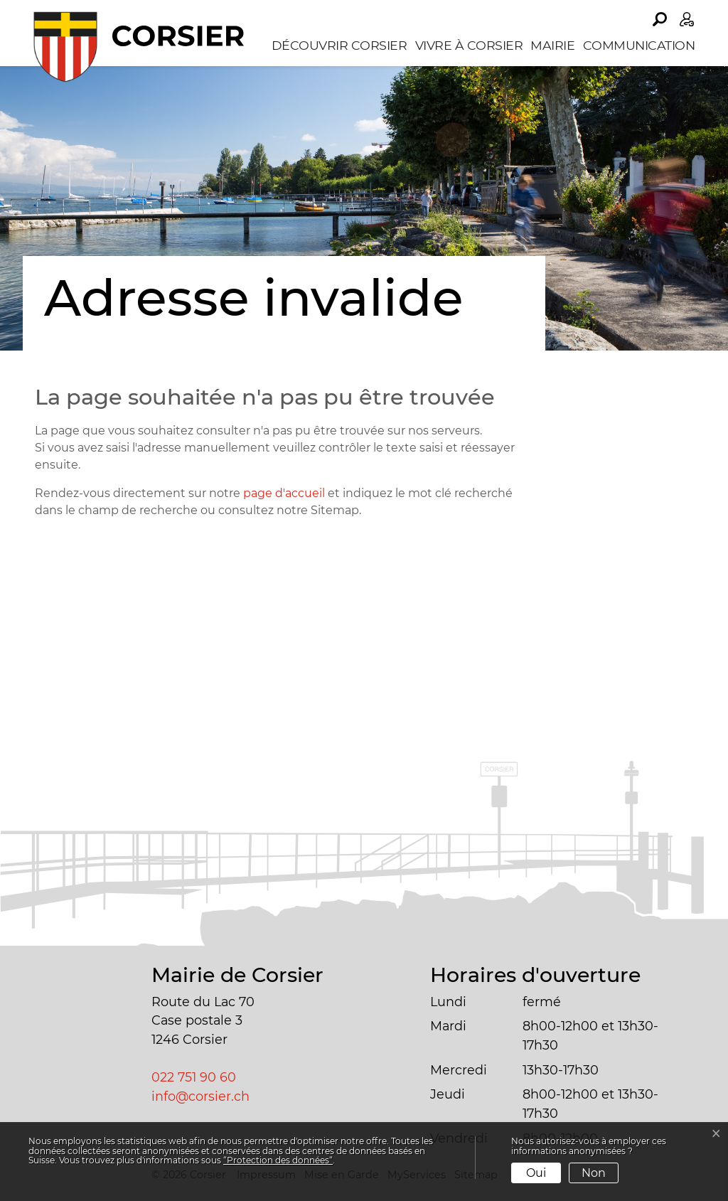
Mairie (552, 45)
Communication (639, 45)
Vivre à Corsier (469, 45)
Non (594, 1173)
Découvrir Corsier (339, 45)
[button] (659, 19)
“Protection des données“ (278, 1160)
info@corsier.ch (200, 1096)
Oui (536, 1173)
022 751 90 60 (193, 1076)
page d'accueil (284, 493)
